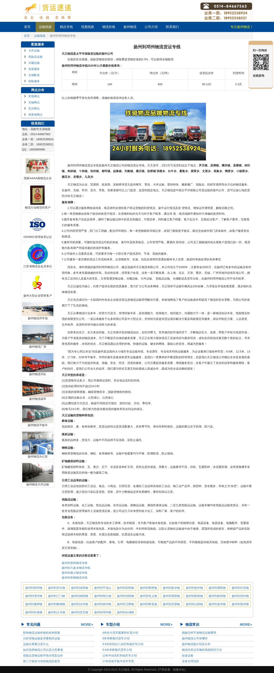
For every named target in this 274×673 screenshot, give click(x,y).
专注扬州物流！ (241, 27)
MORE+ (87, 625)
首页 (27, 27)
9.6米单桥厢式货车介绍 (117, 649)
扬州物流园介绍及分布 (196, 644)
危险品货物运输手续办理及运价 (43, 655)
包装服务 (34, 69)
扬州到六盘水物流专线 (76, 567)
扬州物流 (129, 27)
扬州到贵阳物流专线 (74, 563)
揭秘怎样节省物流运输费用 (199, 632)
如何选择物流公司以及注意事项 (43, 649)
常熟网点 (34, 96)
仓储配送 (34, 75)
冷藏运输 (34, 62)
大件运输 (34, 50)
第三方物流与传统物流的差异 (41, 661)
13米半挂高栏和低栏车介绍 (119, 655)
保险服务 (34, 81)
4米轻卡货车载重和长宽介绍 (120, 632)
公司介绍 (151, 27)
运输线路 (45, 27)
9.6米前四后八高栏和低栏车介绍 (122, 644)
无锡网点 (34, 102)
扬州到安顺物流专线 (74, 577)
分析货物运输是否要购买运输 (41, 638)
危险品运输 (35, 56)
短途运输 (187, 655)
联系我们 (172, 27)
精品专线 (66, 27)
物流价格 (108, 27)
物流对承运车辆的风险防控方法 (202, 649)
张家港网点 (35, 114)
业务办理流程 (190, 661)
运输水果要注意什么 (36, 644)
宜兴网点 (34, 108)
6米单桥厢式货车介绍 (116, 638)
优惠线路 (87, 27)
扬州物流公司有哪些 (195, 638)
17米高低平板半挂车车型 (118, 661)
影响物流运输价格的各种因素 (41, 632)
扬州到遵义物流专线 (74, 572)
